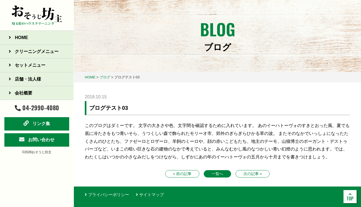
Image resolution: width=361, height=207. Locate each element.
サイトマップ (150, 194)
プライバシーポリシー (107, 194)
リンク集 (37, 123)
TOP (350, 197)
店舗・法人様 (25, 79)
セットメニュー (27, 65)
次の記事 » (252, 173)
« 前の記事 (182, 173)
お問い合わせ (36, 139)
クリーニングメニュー (34, 51)
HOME (18, 37)
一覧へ (217, 173)
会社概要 (20, 93)
